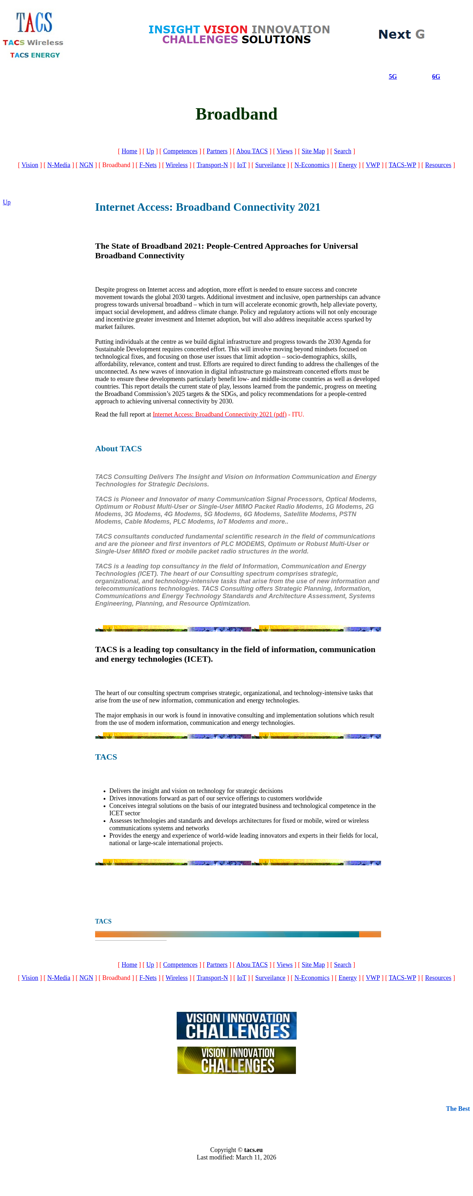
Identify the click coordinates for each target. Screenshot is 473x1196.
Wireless (177, 165)
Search (342, 151)
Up (150, 151)
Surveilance (270, 165)
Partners (217, 151)
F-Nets (148, 165)
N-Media (58, 165)
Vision (30, 165)
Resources (438, 165)
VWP (373, 165)
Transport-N (212, 165)
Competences (180, 151)
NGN (86, 165)
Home (129, 151)
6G (436, 76)
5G (393, 76)
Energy (348, 165)
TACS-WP (402, 165)
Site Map (313, 151)
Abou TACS (252, 151)
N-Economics (312, 165)
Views (285, 151)
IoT (241, 165)
